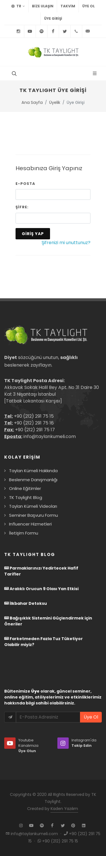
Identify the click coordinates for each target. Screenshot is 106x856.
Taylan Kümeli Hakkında (33, 471)
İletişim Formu (23, 533)
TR (18, 6)
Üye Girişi (53, 18)
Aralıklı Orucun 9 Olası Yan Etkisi (41, 589)
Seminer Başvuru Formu (33, 515)
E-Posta (25, 183)
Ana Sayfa (32, 102)
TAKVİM (67, 6)
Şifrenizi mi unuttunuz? (66, 242)
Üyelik (54, 102)
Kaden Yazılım (64, 808)
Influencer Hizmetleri (30, 524)
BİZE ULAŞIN (42, 6)
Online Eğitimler (25, 488)
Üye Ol (88, 6)
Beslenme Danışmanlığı (33, 480)
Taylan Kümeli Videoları (33, 506)
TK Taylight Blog (25, 497)
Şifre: (22, 207)
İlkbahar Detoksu (25, 603)
